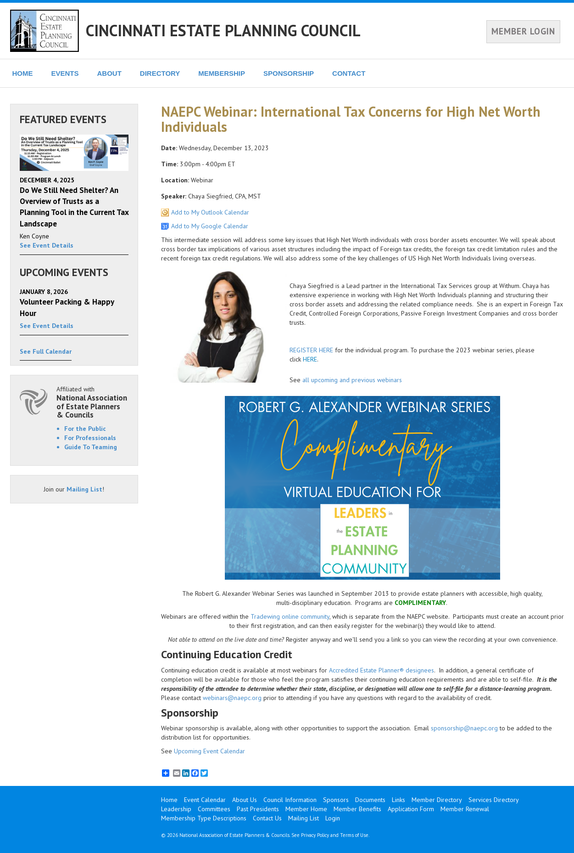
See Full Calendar (46, 351)
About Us (244, 800)
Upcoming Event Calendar (209, 751)
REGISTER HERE (311, 350)
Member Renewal (464, 809)
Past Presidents (258, 809)
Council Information (290, 800)
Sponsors (336, 800)
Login (332, 818)
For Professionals (90, 438)
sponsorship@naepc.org (464, 728)
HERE (310, 359)
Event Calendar (205, 800)
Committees (214, 809)
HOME (22, 73)
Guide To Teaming (90, 447)
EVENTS (65, 73)
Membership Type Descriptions (203, 818)
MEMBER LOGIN (523, 31)
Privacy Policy (315, 835)
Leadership (176, 809)
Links (398, 800)
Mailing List (84, 489)
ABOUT (109, 73)
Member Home (306, 809)
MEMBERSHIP (221, 73)
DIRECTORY (160, 73)
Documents (370, 800)
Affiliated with (92, 402)
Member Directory (437, 800)
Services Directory (493, 800)
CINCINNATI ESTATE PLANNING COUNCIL (223, 30)
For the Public (85, 428)
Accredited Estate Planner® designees (381, 670)
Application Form (411, 809)
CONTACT (348, 73)
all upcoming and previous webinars (352, 380)
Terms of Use (354, 835)
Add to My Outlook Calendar (210, 212)
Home (169, 800)
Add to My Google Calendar (209, 226)
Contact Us (267, 818)
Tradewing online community (290, 616)
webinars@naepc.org (232, 698)
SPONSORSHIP (288, 73)
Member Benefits (357, 809)
